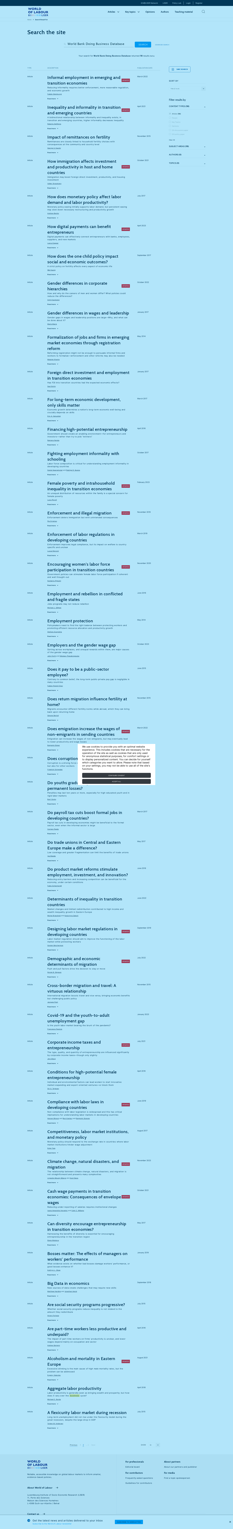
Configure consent (116, 775)
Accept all (116, 781)
